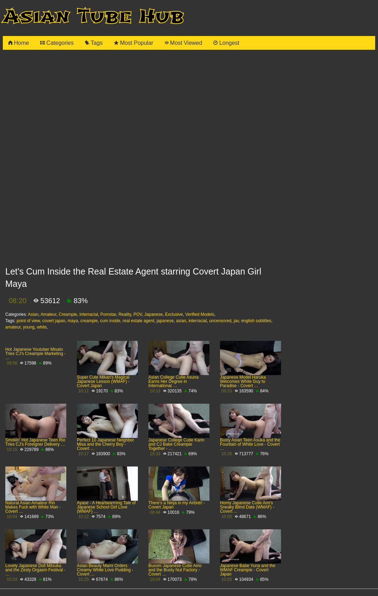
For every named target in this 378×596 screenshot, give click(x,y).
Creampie (68, 314)
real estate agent (138, 320)
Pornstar (108, 314)
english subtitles (256, 320)
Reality (124, 314)
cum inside (110, 320)
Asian (33, 314)
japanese (165, 320)
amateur (12, 327)
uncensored (220, 320)
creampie (89, 320)
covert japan (53, 320)
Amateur (48, 314)
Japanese (153, 314)
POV (137, 314)
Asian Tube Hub (93, 16)
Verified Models (199, 314)
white (42, 327)
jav (236, 320)
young (29, 327)
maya (73, 320)
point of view (28, 320)
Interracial (88, 314)
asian (181, 320)
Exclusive (174, 314)
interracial (198, 320)
